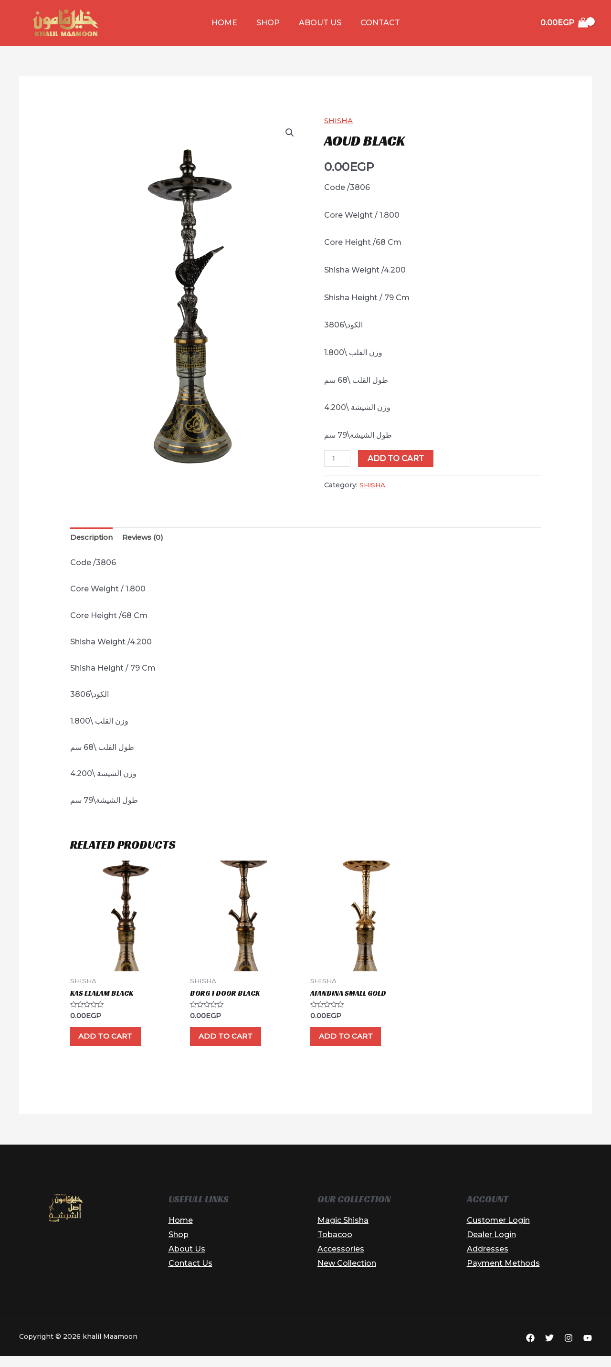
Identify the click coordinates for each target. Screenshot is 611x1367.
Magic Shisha (343, 1231)
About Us (318, 22)
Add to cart (397, 458)
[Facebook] (530, 1348)
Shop (270, 22)
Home (230, 22)
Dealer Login (491, 1245)
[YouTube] (587, 1348)
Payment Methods (503, 1273)
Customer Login (498, 1231)
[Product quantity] (338, 458)
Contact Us (190, 1273)
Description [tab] (92, 538)
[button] (289, 133)
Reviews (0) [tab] (147, 538)
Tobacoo (334, 1245)
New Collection (346, 1273)
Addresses (487, 1259)
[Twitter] (549, 1348)
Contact (374, 22)
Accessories (340, 1259)
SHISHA (339, 120)
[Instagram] (568, 1348)
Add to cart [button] (116, 1043)
